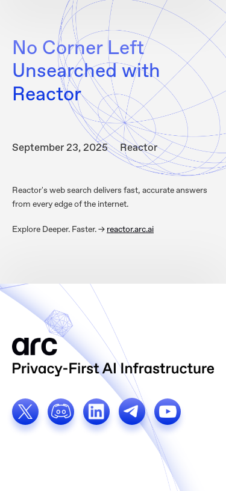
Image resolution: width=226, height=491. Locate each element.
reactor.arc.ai (130, 229)
